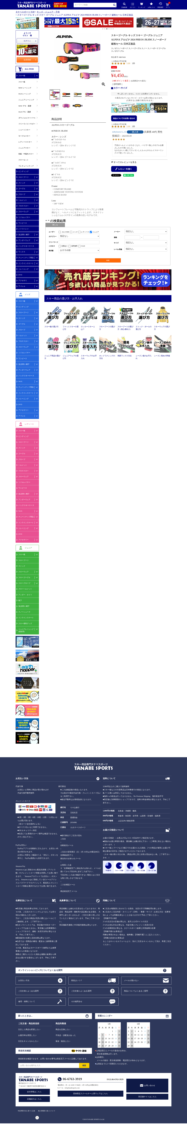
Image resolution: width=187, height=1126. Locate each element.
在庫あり (64, 246)
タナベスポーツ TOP (25, 12)
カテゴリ (132, 5)
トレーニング (23, 269)
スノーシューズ (24, 612)
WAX (20, 381)
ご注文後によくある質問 (81, 991)
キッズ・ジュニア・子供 (48, 12)
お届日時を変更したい (27, 1035)
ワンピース (22, 223)
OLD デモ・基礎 (24, 112)
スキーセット (23, 160)
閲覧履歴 (160, 5)
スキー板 (21, 76)
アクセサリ (22, 280)
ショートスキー (24, 130)
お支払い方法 (23, 980)
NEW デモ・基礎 (24, 106)
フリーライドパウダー (26, 124)
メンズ (75, 232)
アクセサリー (23, 410)
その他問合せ (76, 1001)
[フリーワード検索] (79, 242)
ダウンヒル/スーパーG (26, 118)
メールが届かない (131, 980)
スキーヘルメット (25, 589)
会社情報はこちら (34, 1092)
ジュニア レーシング (26, 100)
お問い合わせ (149, 1085)
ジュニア (96, 232)
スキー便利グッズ (25, 623)
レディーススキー (25, 142)
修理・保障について (26, 1001)
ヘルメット (22, 200)
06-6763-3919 (72, 1079)
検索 (115, 5)
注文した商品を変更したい (29, 1029)
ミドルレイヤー (24, 217)
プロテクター (23, 206)
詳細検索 (124, 5)
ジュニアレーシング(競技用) (26, 630)
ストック (21, 183)
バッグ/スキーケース (26, 246)
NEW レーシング (24, 88)
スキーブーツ (23, 177)
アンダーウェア (24, 240)
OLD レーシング (24, 94)
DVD (20, 275)
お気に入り (151, 5)
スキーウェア (23, 212)
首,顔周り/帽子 (23, 235)
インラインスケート (26, 263)
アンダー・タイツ (25, 595)
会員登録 (27, 60)
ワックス (21, 252)
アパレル (21, 286)
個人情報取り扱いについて (46, 1111)
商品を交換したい (63, 1029)
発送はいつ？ (76, 980)
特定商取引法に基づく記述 (26, 1111)
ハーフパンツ (23, 229)
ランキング (141, 5)
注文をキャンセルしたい (28, 1041)
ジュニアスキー (24, 148)
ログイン (27, 41)
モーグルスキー (24, 136)
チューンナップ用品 (26, 258)
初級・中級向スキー (26, 154)
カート (168, 5)
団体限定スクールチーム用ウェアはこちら (90, 1094)
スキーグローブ (24, 583)
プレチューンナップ (26, 166)
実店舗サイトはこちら (147, 1097)
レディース (85, 232)
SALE (114, 67)
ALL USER (65, 232)
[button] (45, 23)
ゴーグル (21, 189)
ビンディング (23, 171)
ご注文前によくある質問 (28, 991)
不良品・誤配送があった (66, 1035)
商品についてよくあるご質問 (136, 991)
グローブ (21, 194)
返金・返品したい (63, 1041)
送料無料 (74, 246)
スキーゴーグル (24, 577)
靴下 (20, 600)
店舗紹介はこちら (34, 1099)
